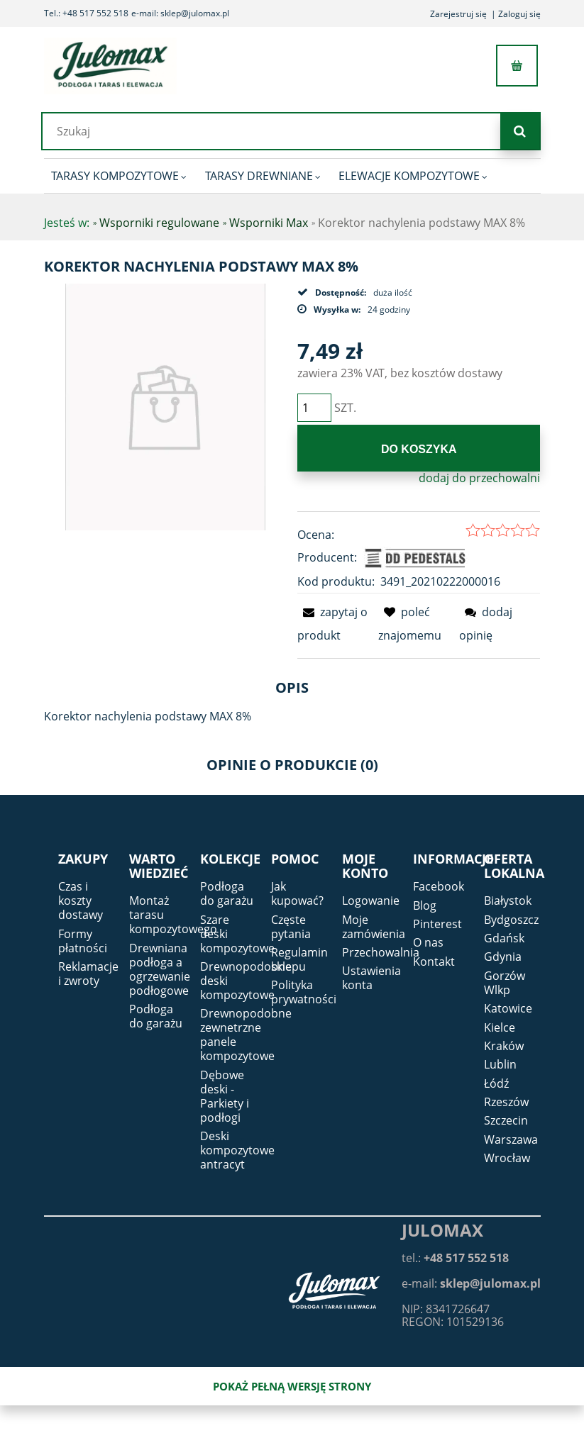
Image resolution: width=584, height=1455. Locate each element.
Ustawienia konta (371, 978)
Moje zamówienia (373, 927)
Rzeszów (506, 1102)
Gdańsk (504, 938)
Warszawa (511, 1139)
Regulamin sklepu (299, 959)
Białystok (507, 900)
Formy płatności (82, 941)
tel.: (455, 1258)
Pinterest (437, 924)
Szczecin (506, 1120)
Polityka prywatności (303, 992)
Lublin (500, 1064)
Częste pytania (291, 927)
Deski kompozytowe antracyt (237, 1150)
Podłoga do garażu (155, 1016)
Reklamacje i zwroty (88, 973)
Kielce (499, 1027)
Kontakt (434, 961)
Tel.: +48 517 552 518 (86, 13)
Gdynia (503, 956)
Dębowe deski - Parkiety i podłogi (224, 1096)
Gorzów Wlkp (504, 983)
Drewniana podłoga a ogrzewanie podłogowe (159, 969)
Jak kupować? (297, 893)
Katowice (508, 1008)
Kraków (504, 1046)
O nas (428, 942)
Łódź (496, 1083)
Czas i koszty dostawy (80, 900)
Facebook (438, 886)
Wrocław (507, 1158)
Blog (424, 905)
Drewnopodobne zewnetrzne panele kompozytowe (246, 1034)
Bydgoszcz (511, 919)
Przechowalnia (380, 952)
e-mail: (471, 1283)
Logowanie (371, 900)
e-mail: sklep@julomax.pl (180, 13)
